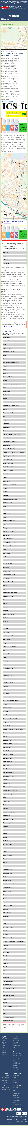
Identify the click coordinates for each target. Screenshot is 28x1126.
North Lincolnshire (7, 761)
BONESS (5, 252)
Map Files (4, 1037)
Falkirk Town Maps (11, 23)
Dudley (5, 517)
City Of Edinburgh (7, 459)
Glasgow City (6, 571)
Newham (5, 733)
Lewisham (5, 679)
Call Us (15, 1102)
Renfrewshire (6, 815)
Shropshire (6, 858)
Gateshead (6, 567)
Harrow (5, 603)
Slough (5, 862)
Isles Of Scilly (6, 632)
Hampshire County (8, 596)
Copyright (15, 1087)
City (14, 1047)
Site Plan (15, 1043)
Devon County (6, 506)
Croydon (5, 488)
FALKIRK (5, 259)
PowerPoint (16, 1097)
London (15, 1060)
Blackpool (5, 380)
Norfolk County (7, 740)
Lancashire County (8, 668)
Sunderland (6, 916)
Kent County (6, 650)
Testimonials (16, 1078)
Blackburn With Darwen (9, 377)
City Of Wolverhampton (9, 466)
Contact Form (8, 326)
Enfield (4, 549)
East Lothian (6, 535)
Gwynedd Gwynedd (8, 582)
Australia (3, 1050)
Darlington (5, 495)
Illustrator (15, 1095)
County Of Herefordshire (9, 484)
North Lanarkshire (7, 758)
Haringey (5, 600)
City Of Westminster (8, 463)
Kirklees (5, 657)
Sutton (4, 923)
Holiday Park (16, 1045)
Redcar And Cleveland (9, 812)
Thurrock (5, 945)
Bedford (5, 366)
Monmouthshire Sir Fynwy (10, 718)
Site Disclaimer (23, 1123)
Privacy (15, 1084)
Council (3, 1042)
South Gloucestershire (9, 884)
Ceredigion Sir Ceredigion (10, 441)
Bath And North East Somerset (11, 362)
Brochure (15, 1042)
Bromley (5, 409)
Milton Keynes (6, 715)
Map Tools (16, 1051)
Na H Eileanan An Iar (8, 725)
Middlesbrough (7, 707)
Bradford (5, 398)
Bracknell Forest (7, 394)
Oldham (5, 779)
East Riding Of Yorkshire (9, 542)
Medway (5, 697)
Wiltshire (5, 1002)
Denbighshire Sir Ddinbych (10, 499)
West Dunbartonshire (8, 988)
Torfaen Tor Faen (7, 952)
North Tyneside (7, 769)
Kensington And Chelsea (9, 646)
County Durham (7, 481)
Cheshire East (6, 445)
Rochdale (5, 826)
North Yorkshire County (9, 772)
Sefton (4, 848)
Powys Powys (6, 801)
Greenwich (6, 578)
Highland (5, 617)
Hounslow (5, 625)
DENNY (5, 256)
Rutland (5, 833)
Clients (14, 1080)
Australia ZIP (16, 1067)
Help (14, 1090)
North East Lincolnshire (9, 754)
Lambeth (5, 664)
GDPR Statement (17, 1085)
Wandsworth (6, 974)
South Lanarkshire (8, 887)
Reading (5, 805)
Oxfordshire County (8, 787)
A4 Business (16, 1040)
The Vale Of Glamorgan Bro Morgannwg (13, 941)
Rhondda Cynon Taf (8, 819)
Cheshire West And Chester (10, 448)
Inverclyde (5, 628)
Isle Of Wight (6, 639)
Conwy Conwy (6, 474)
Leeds (4, 671)
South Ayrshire (7, 880)
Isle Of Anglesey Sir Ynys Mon (11, 635)
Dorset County (6, 513)
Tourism (15, 1049)
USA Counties (5, 1084)
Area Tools (16, 1092)
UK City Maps (5, 1087)
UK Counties (16, 1058)
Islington (5, 643)
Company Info (17, 1073)
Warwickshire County (8, 981)
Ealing (4, 524)
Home (3, 23)
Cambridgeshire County (9, 427)
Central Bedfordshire (8, 438)
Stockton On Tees (7, 905)
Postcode (4, 1038)
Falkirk (4, 556)
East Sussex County (8, 546)
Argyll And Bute (7, 348)
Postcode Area (5, 1075)
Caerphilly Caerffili (8, 420)
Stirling (4, 898)
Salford (5, 837)
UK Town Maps (5, 1089)
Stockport (5, 902)
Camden (5, 430)
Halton (4, 589)
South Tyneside (7, 891)
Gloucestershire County (9, 574)
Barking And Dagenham (9, 351)
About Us (15, 1082)
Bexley (4, 369)
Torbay (4, 948)
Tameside (5, 934)
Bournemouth (6, 391)
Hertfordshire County (8, 614)
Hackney (5, 585)
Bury (4, 416)
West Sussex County (8, 995)
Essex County (6, 553)
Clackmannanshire (8, 470)
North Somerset (7, 765)
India (2, 1054)
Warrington (6, 977)
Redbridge (5, 808)
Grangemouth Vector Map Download (13, 23)
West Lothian (6, 992)
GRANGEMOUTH (7, 263)
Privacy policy (8, 1123)
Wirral (4, 1010)
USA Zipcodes (5, 1082)
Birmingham (6, 373)
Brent (4, 402)
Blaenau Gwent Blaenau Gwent (11, 384)
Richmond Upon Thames (9, 823)
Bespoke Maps (17, 1037)
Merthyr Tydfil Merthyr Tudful (10, 700)
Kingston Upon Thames (9, 653)
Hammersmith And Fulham (10, 592)
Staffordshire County (8, 894)
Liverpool (5, 686)
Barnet (4, 355)
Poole (4, 797)
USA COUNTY (16, 1064)
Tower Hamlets (7, 956)
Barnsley (5, 359)
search (23, 114)
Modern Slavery (17, 1104)
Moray (4, 722)
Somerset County (7, 869)
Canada (3, 1052)
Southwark (6, 876)
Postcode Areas (17, 1053)
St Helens (5, 909)
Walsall (5, 966)
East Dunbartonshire (8, 531)
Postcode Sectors (17, 1057)
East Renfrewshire (8, 538)
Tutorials (15, 1099)
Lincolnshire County (8, 682)
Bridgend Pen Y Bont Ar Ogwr (11, 405)
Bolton (4, 387)
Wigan (4, 999)
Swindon (5, 930)
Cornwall (5, 477)
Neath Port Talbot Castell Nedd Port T (13, 729)
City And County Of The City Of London (13, 452)
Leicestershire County (8, 675)
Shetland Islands (7, 855)
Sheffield (5, 851)
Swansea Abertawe (8, 927)
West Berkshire (7, 984)
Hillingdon (5, 621)
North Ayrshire (6, 751)
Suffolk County (7, 912)
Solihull (5, 866)
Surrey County (6, 920)
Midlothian (5, 711)
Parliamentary (5, 1043)
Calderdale (6, 423)
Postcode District (17, 1055)
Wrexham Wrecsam (8, 1020)
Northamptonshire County (9, 743)
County (3, 1040)
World (14, 1070)
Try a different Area (9, 331)
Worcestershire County (9, 1017)
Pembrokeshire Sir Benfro (10, 790)
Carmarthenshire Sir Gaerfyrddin (11, 434)
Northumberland (7, 747)
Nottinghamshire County (9, 776)
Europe (3, 1047)
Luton (4, 689)
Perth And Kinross (7, 794)
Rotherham (6, 830)
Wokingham (6, 1013)
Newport (5, 736)
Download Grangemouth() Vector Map (13, 222)
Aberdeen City (6, 341)
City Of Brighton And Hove (10, 456)
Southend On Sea (7, 873)
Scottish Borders (7, 844)
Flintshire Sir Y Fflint (8, 564)
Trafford (5, 959)
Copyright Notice (15, 1123)
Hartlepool (5, 607)
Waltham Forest (7, 970)
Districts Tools (16, 1093)
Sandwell (5, 840)
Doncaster (5, 510)
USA (2, 1049)
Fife (4, 560)
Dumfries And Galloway (9, 520)
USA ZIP (15, 1062)
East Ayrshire (6, 528)
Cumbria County (7, 492)
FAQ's (14, 1077)
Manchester (6, 693)
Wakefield (5, 963)
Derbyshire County (8, 502)
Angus (4, 344)
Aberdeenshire (7, 337)
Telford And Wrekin (8, 938)
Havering (5, 610)
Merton (5, 704)
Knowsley (5, 661)
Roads (3, 1045)
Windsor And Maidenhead (10, 1006)
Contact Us (16, 1075)
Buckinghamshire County (9, 412)
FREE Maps (4, 1073)
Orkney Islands (7, 783)
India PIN (15, 1069)
